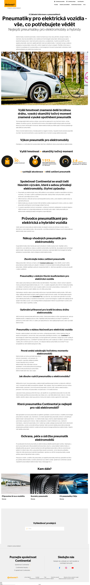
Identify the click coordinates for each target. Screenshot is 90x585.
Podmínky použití (58, 577)
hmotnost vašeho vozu (47, 263)
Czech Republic (81, 1)
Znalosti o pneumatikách (65, 4)
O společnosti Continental (22, 570)
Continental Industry (22, 567)
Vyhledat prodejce (71, 1)
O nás (84, 4)
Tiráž (47, 577)
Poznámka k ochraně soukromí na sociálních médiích (43, 578)
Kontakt (38, 577)
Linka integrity (27, 577)
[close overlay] (1, 583)
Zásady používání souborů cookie (69, 578)
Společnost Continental (22, 564)
